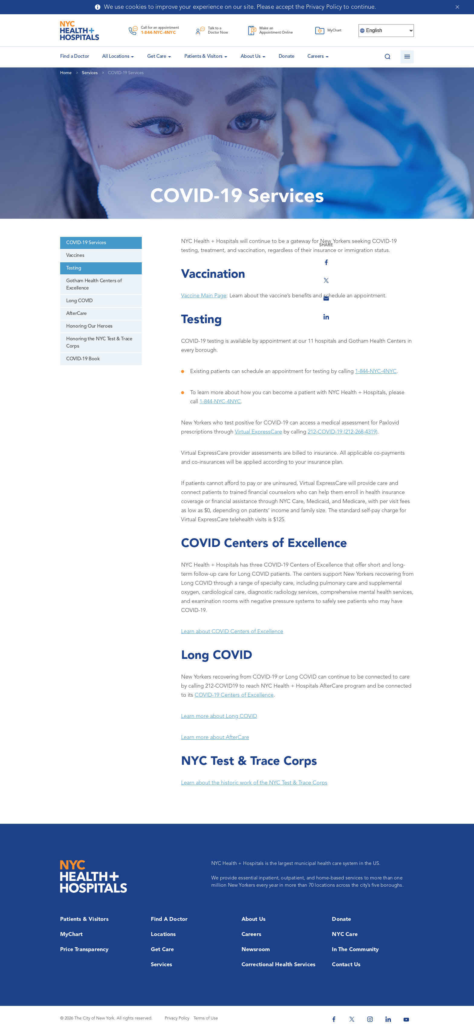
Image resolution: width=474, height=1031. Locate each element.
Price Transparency (84, 949)
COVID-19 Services (86, 243)
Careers (315, 56)
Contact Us (346, 964)
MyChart (71, 934)
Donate (286, 56)
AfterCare (76, 313)
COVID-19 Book (83, 359)
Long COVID (79, 301)
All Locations (115, 56)
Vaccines (75, 255)
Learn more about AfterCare (215, 737)
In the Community (355, 949)
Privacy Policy (177, 1018)
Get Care (156, 56)
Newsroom (256, 949)
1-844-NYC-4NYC (158, 33)
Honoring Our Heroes (89, 326)
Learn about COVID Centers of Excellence (232, 631)
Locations (163, 934)
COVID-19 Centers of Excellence (234, 695)
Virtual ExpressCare (258, 432)
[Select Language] (386, 30)
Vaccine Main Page (203, 296)
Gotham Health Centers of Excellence (94, 285)
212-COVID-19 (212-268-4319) (343, 432)
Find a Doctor (169, 919)
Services (161, 964)
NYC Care (345, 934)
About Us (251, 56)
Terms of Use (205, 1018)
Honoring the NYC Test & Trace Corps (99, 343)
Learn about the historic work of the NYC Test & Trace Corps (254, 783)
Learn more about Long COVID (219, 716)
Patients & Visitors (203, 56)
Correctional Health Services (279, 964)
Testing (73, 268)
